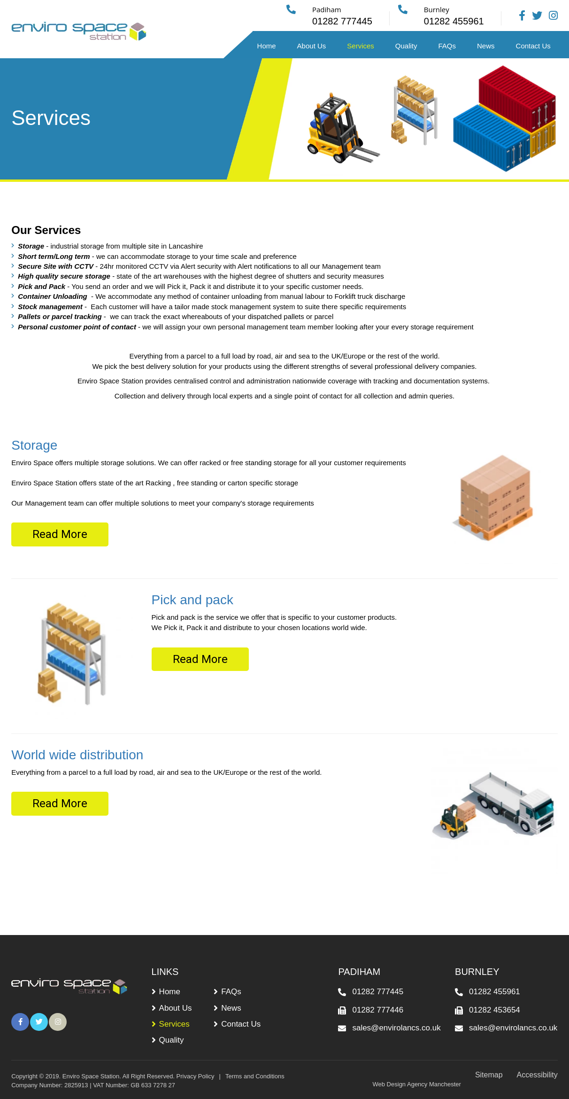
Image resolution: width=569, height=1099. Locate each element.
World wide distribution (77, 755)
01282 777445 (377, 991)
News (486, 46)
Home (266, 46)
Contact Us (533, 46)
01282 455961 (494, 991)
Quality (406, 46)
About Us (311, 46)
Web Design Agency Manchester (417, 1084)
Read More (59, 534)
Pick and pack (192, 599)
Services (360, 46)
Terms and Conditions (254, 1076)
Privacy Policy (196, 1076)
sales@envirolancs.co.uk (396, 1027)
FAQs (447, 46)
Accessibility (537, 1075)
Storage (34, 445)
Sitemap (489, 1075)
